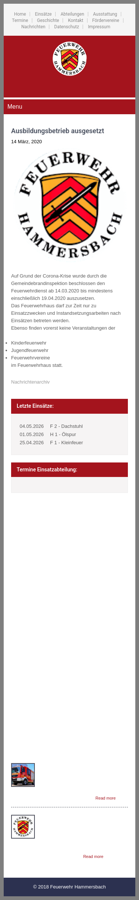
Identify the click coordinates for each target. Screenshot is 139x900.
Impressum (99, 27)
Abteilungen (72, 14)
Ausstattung (105, 14)
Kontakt (75, 20)
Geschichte (48, 20)
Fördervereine (105, 20)
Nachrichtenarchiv (30, 382)
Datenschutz (66, 27)
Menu (14, 106)
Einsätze (43, 14)
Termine (20, 20)
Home (20, 14)
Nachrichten (33, 27)
